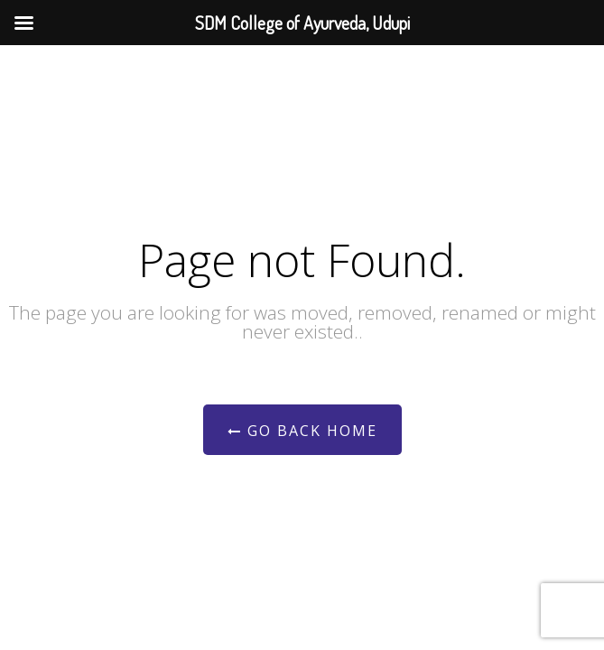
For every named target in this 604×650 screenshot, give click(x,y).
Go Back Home (302, 431)
